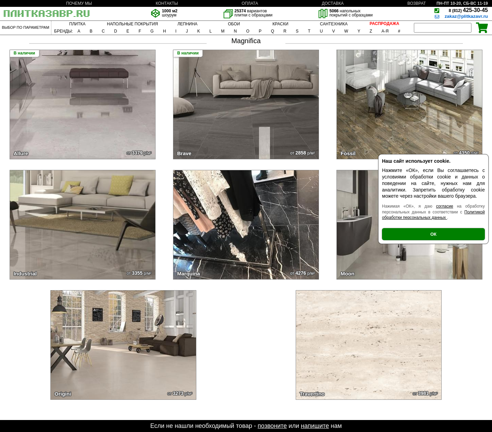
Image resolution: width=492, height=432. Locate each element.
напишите (315, 425)
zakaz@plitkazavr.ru (466, 16)
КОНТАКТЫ (167, 3)
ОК (433, 234)
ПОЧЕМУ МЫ (79, 3)
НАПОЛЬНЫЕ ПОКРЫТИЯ (132, 24)
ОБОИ (234, 24)
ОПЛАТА (250, 3)
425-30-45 (468, 10)
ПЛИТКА (77, 24)
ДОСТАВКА (333, 3)
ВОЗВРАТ (416, 3)
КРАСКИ (280, 24)
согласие (444, 206)
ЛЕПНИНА (187, 24)
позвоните (272, 425)
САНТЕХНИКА (334, 24)
